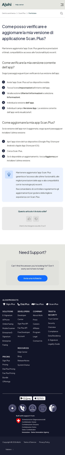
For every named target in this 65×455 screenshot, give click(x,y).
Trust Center (53, 319)
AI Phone (6, 319)
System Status (24, 365)
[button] (9, 449)
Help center (19, 5)
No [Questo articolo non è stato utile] (36, 219)
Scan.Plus (22, 13)
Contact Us (37, 341)
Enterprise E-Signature (7, 334)
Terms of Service (30, 442)
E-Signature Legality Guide (54, 342)
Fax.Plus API (22, 328)
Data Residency (54, 336)
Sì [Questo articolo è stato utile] (29, 219)
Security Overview (52, 325)
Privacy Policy (44, 442)
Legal (35, 336)
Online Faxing (7, 324)
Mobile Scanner (8, 328)
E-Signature (7, 315)
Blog (20, 356)
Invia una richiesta (32, 280)
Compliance (53, 331)
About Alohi (38, 315)
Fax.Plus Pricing (8, 373)
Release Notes (23, 360)
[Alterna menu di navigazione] (62, 4)
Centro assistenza (9, 13)
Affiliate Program (36, 330)
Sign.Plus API (23, 323)
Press (35, 319)
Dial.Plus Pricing (8, 369)
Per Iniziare (32, 13)
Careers (36, 324)
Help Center (22, 352)
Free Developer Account (24, 334)
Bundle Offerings (6, 379)
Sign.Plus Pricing (6, 362)
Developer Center (22, 317)
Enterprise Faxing (6, 343)
